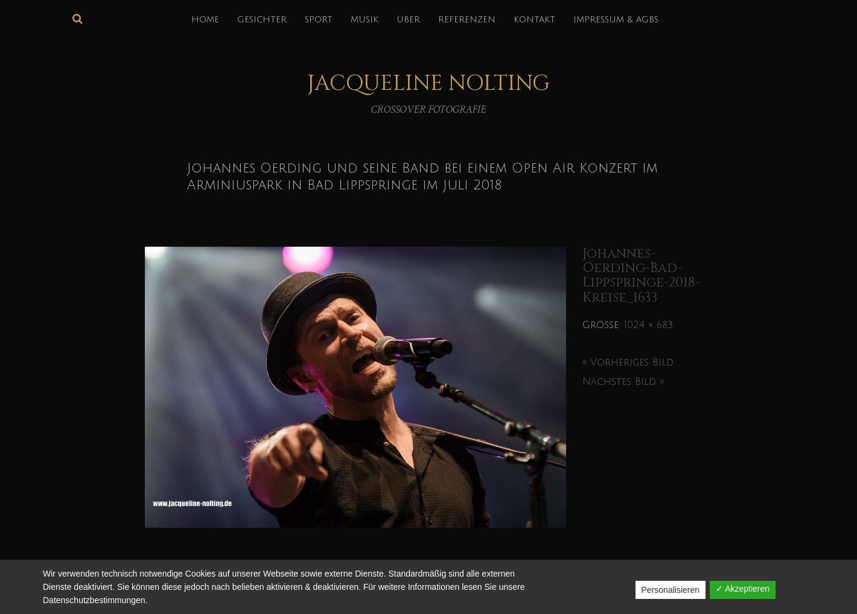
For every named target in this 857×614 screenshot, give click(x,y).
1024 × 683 (648, 325)
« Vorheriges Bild (628, 362)
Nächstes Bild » (623, 381)
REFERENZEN (466, 19)
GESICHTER (262, 19)
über (408, 19)
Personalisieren (671, 590)
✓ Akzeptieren (742, 588)
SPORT (319, 19)
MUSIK (364, 19)
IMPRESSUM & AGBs (615, 19)
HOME (205, 19)
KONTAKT (534, 19)
